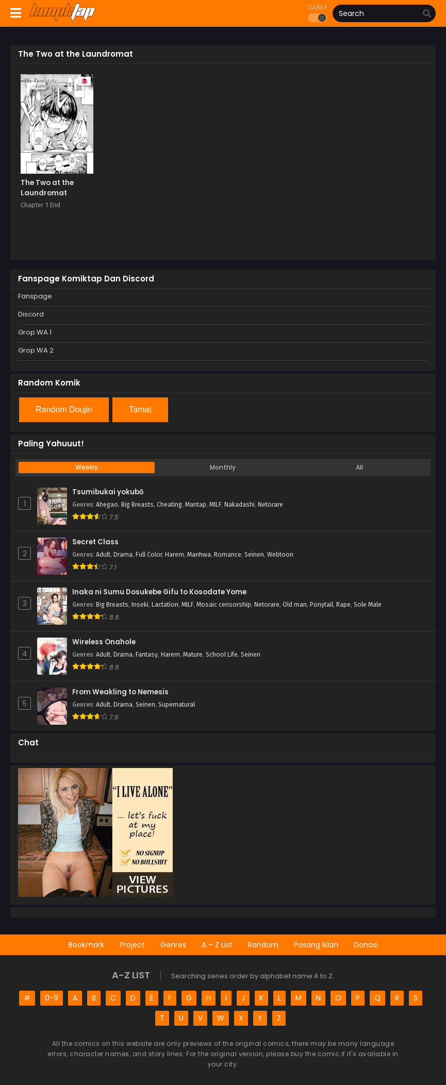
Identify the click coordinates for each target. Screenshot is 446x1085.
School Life (222, 654)
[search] (427, 14)
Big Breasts (137, 504)
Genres (173, 945)
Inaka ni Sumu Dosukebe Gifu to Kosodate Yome (159, 592)
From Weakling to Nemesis (120, 692)
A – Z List (217, 945)
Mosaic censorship (223, 604)
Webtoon (280, 554)
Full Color (149, 554)
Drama (123, 554)
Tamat (140, 409)
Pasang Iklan (316, 945)
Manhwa (199, 554)
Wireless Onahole (104, 642)
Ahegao (107, 504)
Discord (31, 314)
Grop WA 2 (36, 350)
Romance (227, 554)
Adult (103, 554)
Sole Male (368, 604)
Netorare (270, 504)
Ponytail (321, 604)
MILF (215, 504)
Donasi (366, 945)
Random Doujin (64, 409)
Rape (343, 604)
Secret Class (95, 542)
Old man (295, 604)
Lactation (165, 604)
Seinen (254, 554)
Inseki (139, 604)
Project (132, 945)
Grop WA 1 (35, 332)
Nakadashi (239, 504)
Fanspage (35, 296)
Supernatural (176, 704)
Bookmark (86, 945)
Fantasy (147, 654)
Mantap (195, 504)
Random (263, 945)
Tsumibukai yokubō (107, 492)
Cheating (169, 504)
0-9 (51, 998)
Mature (193, 654)
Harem (174, 554)
